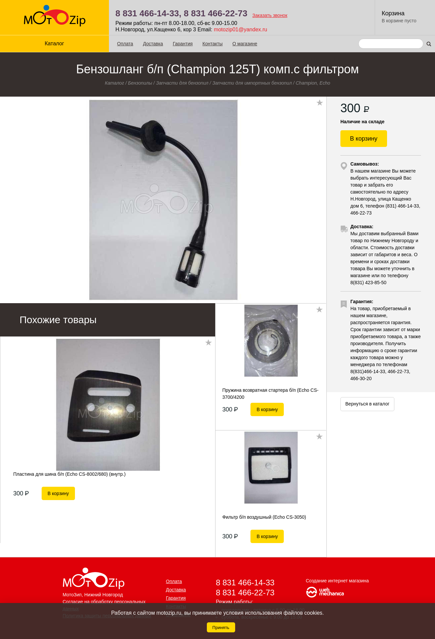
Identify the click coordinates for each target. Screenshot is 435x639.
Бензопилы (140, 83)
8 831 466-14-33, (149, 13)
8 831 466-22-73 (215, 13)
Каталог (54, 43)
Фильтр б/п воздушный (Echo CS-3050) (264, 517)
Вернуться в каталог (367, 403)
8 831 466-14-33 (245, 582)
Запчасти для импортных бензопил (252, 83)
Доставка (153, 43)
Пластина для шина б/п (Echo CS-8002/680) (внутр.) (69, 474)
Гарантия (183, 43)
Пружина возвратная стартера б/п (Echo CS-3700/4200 (270, 393)
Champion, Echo (313, 83)
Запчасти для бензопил (182, 83)
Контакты (212, 43)
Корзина (393, 13)
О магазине (244, 43)
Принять (221, 627)
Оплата (125, 43)
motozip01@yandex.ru (240, 29)
